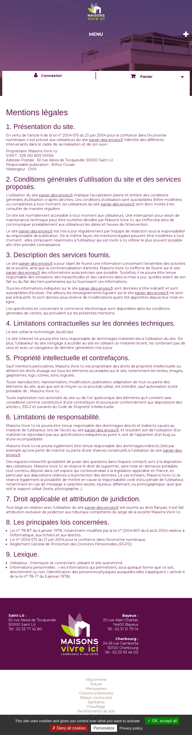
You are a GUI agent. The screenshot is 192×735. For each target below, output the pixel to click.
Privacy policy (131, 728)
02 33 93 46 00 (125, 652)
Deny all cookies (69, 728)
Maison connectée (96, 697)
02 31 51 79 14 (126, 629)
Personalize (104, 728)
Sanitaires (96, 702)
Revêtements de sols (96, 711)
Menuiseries (96, 688)
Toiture (96, 684)
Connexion (51, 75)
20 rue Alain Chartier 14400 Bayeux (120, 622)
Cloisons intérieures (96, 693)
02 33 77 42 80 (29, 629)
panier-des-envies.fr (106, 140)
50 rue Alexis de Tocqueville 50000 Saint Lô (32, 622)
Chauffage (96, 706)
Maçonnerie (96, 679)
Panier (145, 76)
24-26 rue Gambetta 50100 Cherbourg (120, 645)
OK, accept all (162, 721)
